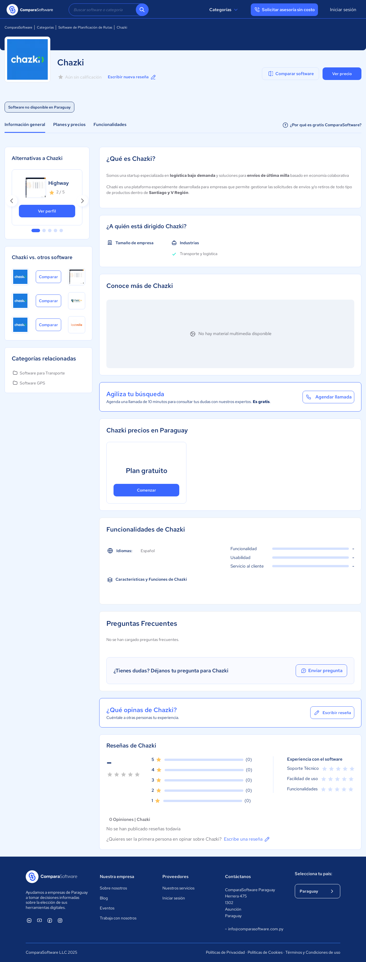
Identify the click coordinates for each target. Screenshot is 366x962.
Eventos (107, 908)
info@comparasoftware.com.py (254, 929)
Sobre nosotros (113, 888)
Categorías (224, 9)
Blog (104, 898)
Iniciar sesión (343, 10)
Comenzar (146, 490)
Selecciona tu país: (313, 874)
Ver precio (342, 73)
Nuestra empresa (117, 876)
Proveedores (175, 876)
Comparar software (290, 73)
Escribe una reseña (247, 839)
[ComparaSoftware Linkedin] (29, 920)
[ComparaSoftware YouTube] (39, 920)
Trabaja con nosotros (118, 918)
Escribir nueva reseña (132, 77)
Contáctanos (238, 876)
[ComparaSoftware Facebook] (49, 920)
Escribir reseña (332, 712)
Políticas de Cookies (265, 952)
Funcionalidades (110, 124)
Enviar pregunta (321, 670)
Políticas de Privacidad (225, 952)
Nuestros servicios (178, 888)
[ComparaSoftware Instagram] (60, 920)
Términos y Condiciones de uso (312, 952)
